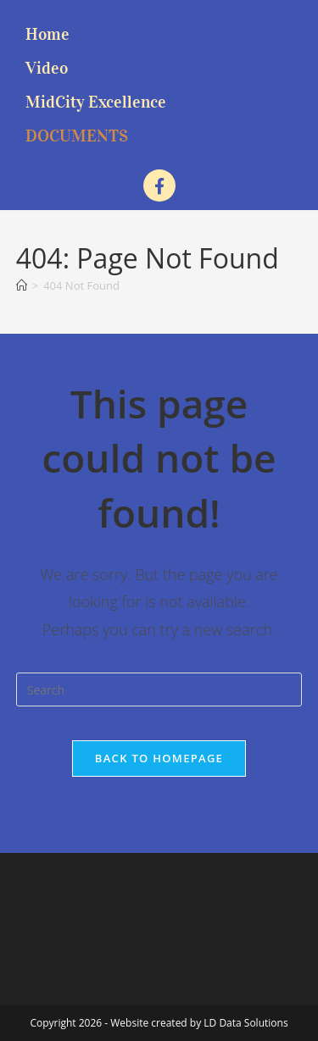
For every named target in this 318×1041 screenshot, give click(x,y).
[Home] (21, 285)
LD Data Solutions (245, 1023)
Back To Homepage (159, 758)
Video (46, 68)
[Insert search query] (159, 689)
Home (47, 34)
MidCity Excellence (95, 101)
